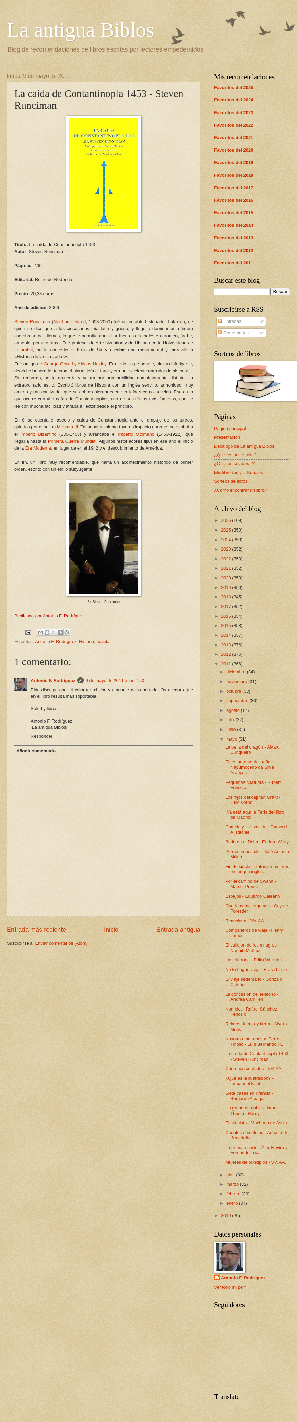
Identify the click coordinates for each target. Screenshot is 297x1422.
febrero (233, 1193)
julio (230, 719)
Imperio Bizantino (38, 434)
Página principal (230, 428)
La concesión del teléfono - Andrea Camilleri (251, 996)
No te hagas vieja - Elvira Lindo (256, 969)
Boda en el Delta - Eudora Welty (257, 841)
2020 (226, 577)
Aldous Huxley (92, 363)
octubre (234, 691)
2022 (226, 558)
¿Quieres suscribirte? (235, 455)
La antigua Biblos (80, 29)
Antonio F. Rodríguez (55, 641)
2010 (226, 1215)
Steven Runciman (32, 321)
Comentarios (233, 332)
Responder (41, 736)
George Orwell (58, 363)
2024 (226, 539)
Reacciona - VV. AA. (245, 920)
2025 (226, 530)
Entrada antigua (178, 929)
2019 (226, 587)
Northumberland (70, 321)
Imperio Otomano (137, 434)
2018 (226, 596)
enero (232, 1203)
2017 (226, 606)
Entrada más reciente (36, 929)
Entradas (229, 321)
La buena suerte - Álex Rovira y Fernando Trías (256, 1150)
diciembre (236, 671)
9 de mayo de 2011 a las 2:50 (115, 680)
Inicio (111, 929)
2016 (226, 616)
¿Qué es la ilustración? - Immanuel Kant (249, 1081)
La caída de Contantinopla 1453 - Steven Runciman (256, 1056)
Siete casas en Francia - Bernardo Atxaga (249, 1095)
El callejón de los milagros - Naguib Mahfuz (252, 947)
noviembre (237, 681)
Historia (86, 641)
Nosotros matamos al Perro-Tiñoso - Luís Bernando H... (255, 1041)
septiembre (237, 700)
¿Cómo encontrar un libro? (240, 490)
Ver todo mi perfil (231, 1287)
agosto (233, 710)
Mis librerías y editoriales (238, 472)
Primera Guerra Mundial (72, 441)
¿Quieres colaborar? (234, 463)
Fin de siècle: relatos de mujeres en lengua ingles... (257, 869)
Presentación (227, 437)
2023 (226, 549)
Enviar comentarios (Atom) (61, 943)
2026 (226, 520)
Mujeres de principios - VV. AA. (255, 1162)
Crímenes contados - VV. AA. (253, 1068)
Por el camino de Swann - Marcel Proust (250, 884)
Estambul (23, 349)
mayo (232, 739)
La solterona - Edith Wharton (253, 959)
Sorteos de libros (231, 481)
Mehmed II (67, 426)
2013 (226, 644)
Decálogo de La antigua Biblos (244, 446)
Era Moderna (38, 448)
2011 (226, 664)
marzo (233, 1184)
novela (102, 641)
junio (231, 729)
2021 (226, 568)
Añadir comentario (36, 750)
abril (231, 1174)
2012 (226, 654)
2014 (226, 635)
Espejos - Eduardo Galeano (252, 896)
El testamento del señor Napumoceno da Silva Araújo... (249, 767)
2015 (226, 625)
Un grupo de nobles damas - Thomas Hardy (253, 1110)
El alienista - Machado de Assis (256, 1122)
